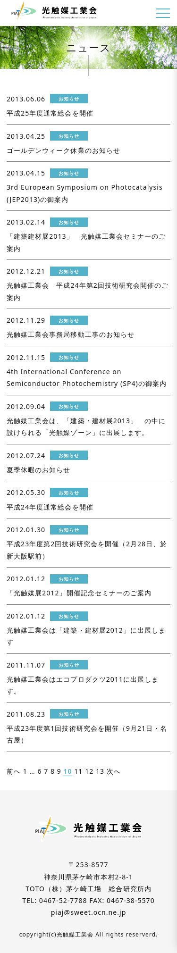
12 (89, 771)
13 (100, 771)
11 (78, 771)
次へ (114, 771)
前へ (14, 771)
